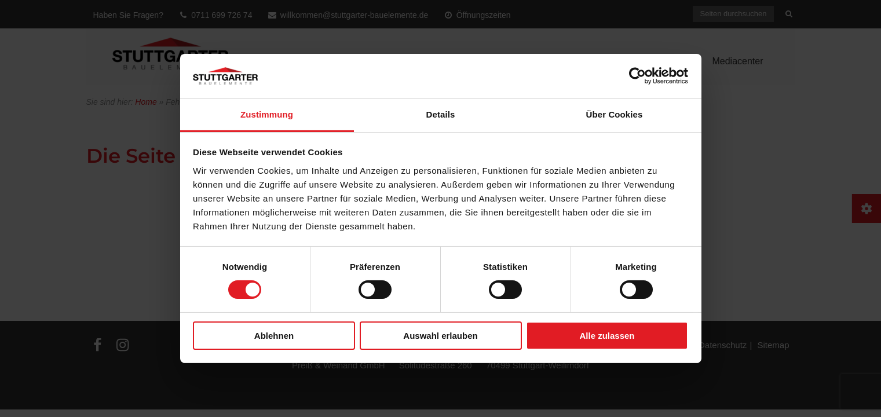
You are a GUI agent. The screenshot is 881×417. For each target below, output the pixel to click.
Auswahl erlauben (440, 336)
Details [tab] (440, 114)
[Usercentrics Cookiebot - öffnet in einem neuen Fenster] (637, 76)
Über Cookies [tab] (614, 114)
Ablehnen (274, 336)
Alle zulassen (606, 336)
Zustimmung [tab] (266, 114)
